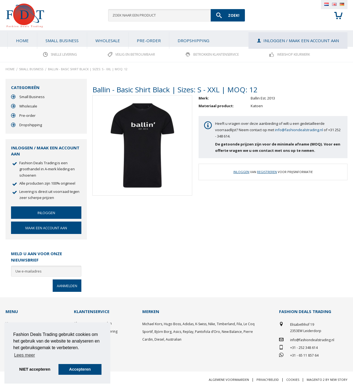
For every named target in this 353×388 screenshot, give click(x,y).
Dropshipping (30, 124)
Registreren (267, 172)
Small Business (32, 96)
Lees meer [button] (24, 355)
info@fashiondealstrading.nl (299, 129)
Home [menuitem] (22, 40)
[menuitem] (62, 40)
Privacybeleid (267, 380)
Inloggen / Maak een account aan (301, 40)
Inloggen (241, 172)
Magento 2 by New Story (327, 380)
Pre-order (27, 115)
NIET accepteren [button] (34, 369)
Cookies (292, 380)
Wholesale (28, 106)
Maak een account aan (46, 227)
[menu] (176, 38)
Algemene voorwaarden (229, 380)
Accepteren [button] (80, 369)
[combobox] (176, 15)
